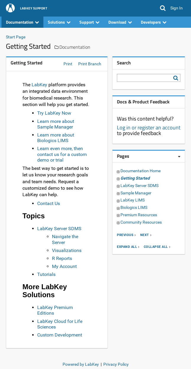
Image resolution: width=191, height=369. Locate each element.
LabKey (39, 84)
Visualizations (66, 250)
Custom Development (59, 335)
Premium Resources (138, 214)
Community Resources (141, 222)
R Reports (62, 258)
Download (120, 22)
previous (125, 235)
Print (67, 63)
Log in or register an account (148, 127)
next (144, 235)
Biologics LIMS (133, 207)
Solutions (59, 22)
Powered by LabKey (81, 364)
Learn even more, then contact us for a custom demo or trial (62, 154)
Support (89, 22)
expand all (127, 247)
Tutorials (46, 274)
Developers (153, 22)
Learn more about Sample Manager (55, 124)
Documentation (22, 22)
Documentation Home (140, 170)
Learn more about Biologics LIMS (55, 137)
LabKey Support (33, 8)
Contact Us (48, 203)
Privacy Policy (116, 364)
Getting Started (135, 178)
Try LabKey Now (54, 113)
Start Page (15, 37)
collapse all (156, 247)
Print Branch (89, 63)
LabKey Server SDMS (59, 228)
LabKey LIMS (132, 200)
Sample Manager (135, 193)
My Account (64, 266)
